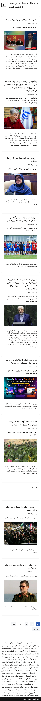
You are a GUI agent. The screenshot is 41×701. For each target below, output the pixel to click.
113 (13, 624)
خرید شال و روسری (8, 657)
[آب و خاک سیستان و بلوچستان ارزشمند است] (24, 5)
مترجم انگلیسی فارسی (9, 679)
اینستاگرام (26, 670)
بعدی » (36, 629)
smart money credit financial (16, 673)
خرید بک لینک (31, 643)
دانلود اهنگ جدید (22, 648)
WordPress (26, 699)
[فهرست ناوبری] (3, 5)
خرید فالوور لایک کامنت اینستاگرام (17, 662)
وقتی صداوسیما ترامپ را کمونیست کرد (20, 20)
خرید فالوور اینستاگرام (18, 643)
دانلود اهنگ (14, 651)
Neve (38, 699)
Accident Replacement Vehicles (13, 695)
